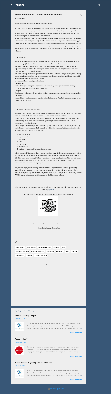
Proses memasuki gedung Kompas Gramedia (33, 362)
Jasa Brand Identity (37, 251)
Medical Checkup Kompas (25, 315)
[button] (80, 15)
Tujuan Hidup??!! (21, 339)
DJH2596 (19, 4)
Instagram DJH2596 (22, 251)
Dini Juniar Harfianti (44, 247)
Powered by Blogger (55, 389)
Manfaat (74, 251)
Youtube (29, 255)
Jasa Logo (50, 251)
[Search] (99, 5)
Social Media (20, 255)
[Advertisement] (94, 40)
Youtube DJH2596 (41, 255)
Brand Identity (20, 247)
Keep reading (76, 333)
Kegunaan (59, 251)
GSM (63, 247)
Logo (67, 251)
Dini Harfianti (31, 247)
